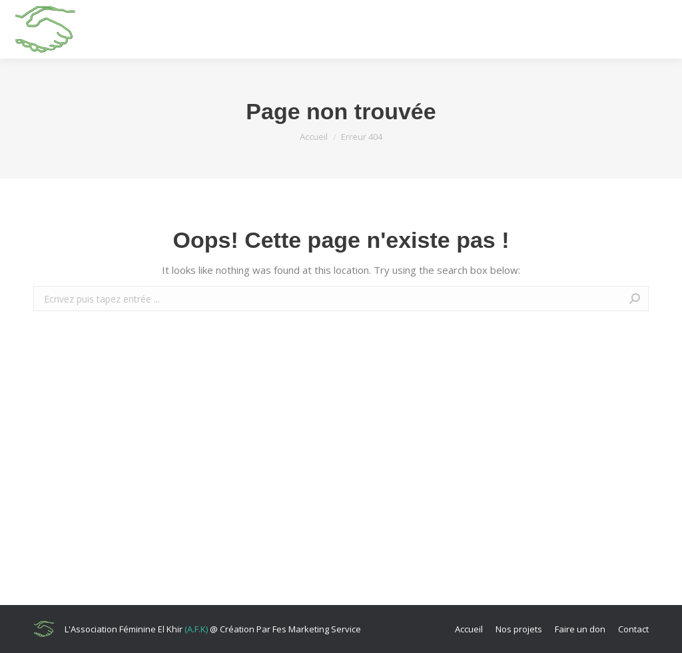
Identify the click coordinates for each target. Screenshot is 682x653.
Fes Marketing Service (316, 629)
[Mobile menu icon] (659, 29)
